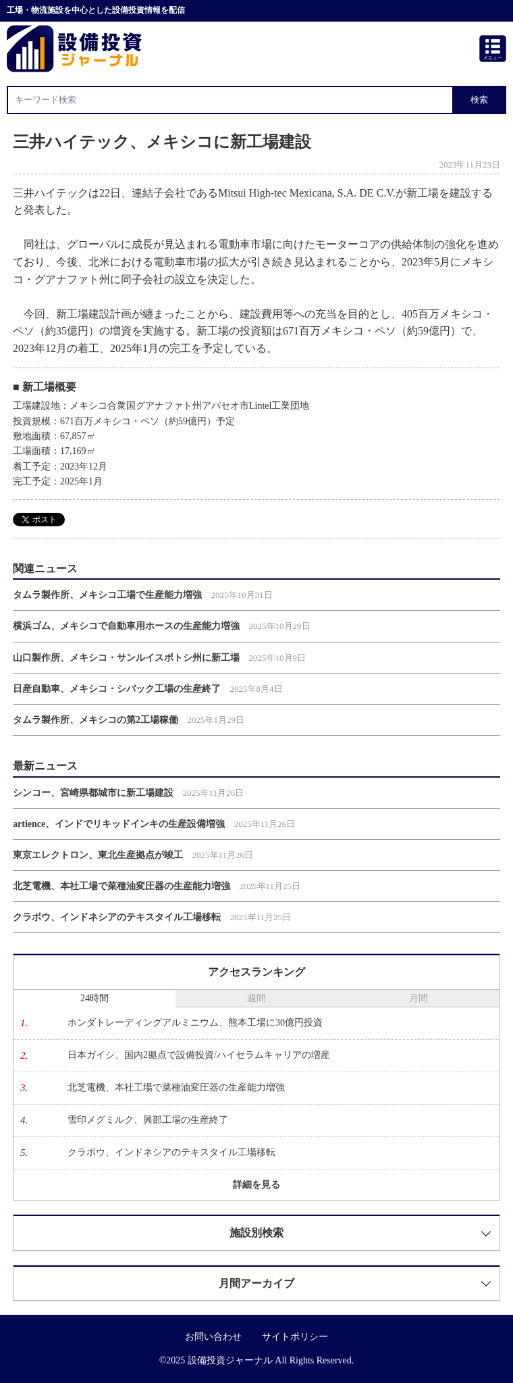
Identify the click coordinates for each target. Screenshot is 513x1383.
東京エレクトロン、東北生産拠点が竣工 (98, 855)
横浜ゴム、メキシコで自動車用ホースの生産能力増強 (126, 626)
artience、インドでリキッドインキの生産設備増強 (119, 824)
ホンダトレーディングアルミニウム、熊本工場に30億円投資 (195, 1022)
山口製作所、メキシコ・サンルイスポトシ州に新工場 (126, 658)
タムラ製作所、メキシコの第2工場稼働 (95, 720)
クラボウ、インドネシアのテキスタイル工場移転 (117, 917)
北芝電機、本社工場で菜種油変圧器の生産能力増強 (121, 886)
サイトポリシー (295, 1337)
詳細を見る (256, 1185)
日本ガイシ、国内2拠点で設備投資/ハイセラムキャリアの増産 (199, 1055)
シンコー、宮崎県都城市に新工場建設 (93, 793)
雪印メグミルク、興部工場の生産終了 (148, 1120)
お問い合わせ (213, 1337)
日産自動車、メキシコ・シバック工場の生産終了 (117, 689)
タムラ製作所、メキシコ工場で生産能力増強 (107, 595)
